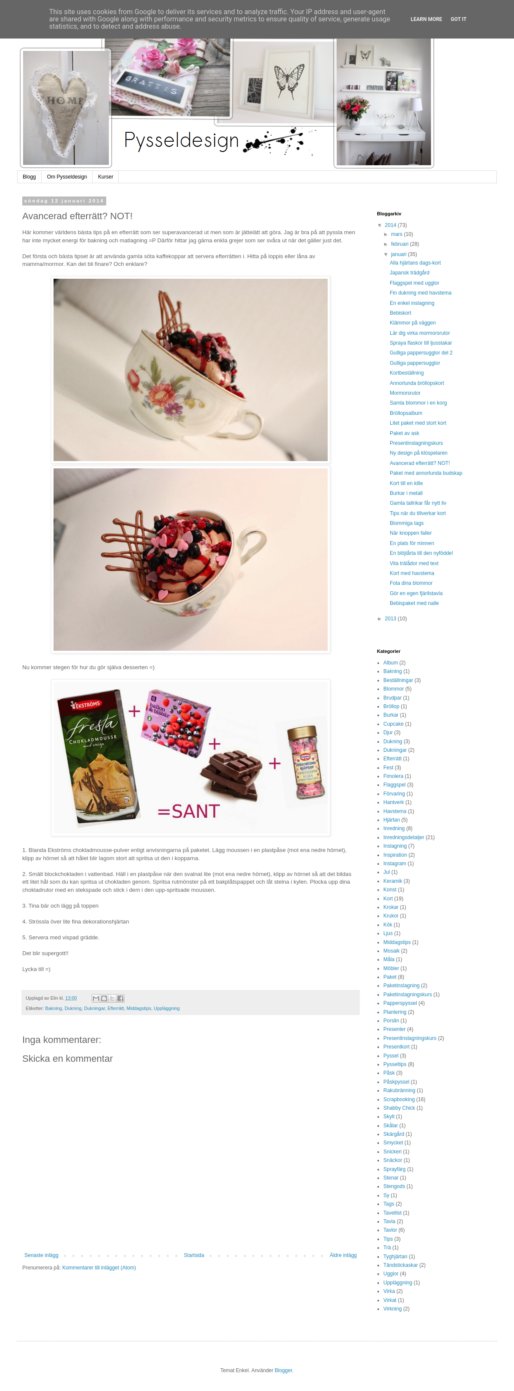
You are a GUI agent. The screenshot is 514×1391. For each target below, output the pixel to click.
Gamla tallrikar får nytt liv (418, 503)
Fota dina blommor (411, 583)
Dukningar (94, 1008)
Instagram (394, 864)
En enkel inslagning (412, 303)
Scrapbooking (399, 1099)
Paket (390, 977)
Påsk (389, 1073)
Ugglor (390, 1274)
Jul (386, 872)
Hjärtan (391, 820)
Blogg (29, 177)
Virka (389, 1291)
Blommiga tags (407, 523)
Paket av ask (404, 433)
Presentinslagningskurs (416, 443)
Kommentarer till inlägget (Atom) (99, 1268)
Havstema (394, 811)
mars (397, 234)
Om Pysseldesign (67, 177)
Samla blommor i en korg (418, 403)
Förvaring (394, 794)
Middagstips (138, 1008)
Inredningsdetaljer (403, 837)
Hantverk (393, 802)
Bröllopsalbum (406, 413)
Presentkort (396, 1047)
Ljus (388, 933)
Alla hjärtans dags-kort (415, 263)
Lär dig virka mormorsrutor (420, 333)
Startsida (194, 1255)
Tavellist (392, 1213)
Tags (388, 1204)
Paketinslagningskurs (407, 995)
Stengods (394, 1186)
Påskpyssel (396, 1082)
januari (399, 254)
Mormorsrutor (405, 393)
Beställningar (398, 680)
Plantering (394, 1012)
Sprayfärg (394, 1169)
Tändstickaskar (400, 1265)
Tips (388, 1239)
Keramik (392, 881)
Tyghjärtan (395, 1257)
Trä (387, 1248)
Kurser (105, 177)
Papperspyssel (400, 1003)
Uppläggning (167, 1008)
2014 (391, 225)
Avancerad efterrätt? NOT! (420, 463)
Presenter (394, 1029)
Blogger (283, 1370)
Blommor (393, 689)
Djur (388, 733)
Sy (386, 1195)
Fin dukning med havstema (420, 293)
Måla (388, 959)
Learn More (426, 19)
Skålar (390, 1126)
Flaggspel (394, 785)
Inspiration (395, 855)
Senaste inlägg (41, 1255)
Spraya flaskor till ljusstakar (421, 343)
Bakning (53, 1008)
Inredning (394, 828)
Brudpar (392, 698)
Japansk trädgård (410, 273)
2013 (391, 619)
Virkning (392, 1309)
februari (400, 244)
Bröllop (391, 706)
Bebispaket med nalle (414, 603)
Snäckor (392, 1160)
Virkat (389, 1300)
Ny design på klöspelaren (419, 453)
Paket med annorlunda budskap (426, 473)
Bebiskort (400, 313)
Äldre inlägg (343, 1255)
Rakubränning (399, 1090)
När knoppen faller (411, 533)
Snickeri (392, 1152)
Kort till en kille (406, 483)
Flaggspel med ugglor (414, 283)
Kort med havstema (412, 573)
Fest (388, 768)
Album (390, 663)
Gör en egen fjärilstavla (416, 593)
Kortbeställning (407, 373)
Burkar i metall (406, 493)
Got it (458, 19)
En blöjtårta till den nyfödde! (421, 553)
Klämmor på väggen (413, 323)
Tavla (389, 1221)
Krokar (390, 907)
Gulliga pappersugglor (415, 363)
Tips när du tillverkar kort (418, 513)
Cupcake (393, 724)
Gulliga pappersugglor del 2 (421, 353)
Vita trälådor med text (414, 563)
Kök (387, 925)
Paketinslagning (401, 986)
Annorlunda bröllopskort (417, 383)
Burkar (390, 715)
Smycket (393, 1143)
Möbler (391, 968)
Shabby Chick (399, 1108)
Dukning (73, 1008)
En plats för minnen (412, 543)
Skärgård (393, 1134)
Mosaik (391, 951)
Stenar (390, 1178)
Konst (390, 890)
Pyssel (390, 1056)
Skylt (388, 1117)
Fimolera (393, 776)
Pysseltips (394, 1064)
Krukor (390, 916)
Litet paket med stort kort (418, 423)
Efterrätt (116, 1008)
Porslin (391, 1021)
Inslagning (395, 846)
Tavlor (390, 1230)
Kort (388, 899)
